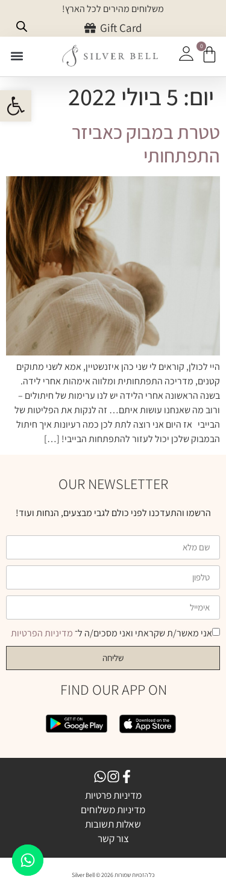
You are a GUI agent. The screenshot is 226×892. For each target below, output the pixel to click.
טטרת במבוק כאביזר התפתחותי (146, 143)
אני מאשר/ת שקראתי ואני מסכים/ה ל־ (111, 633)
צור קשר (113, 838)
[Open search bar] (22, 26)
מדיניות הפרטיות (43, 633)
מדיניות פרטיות (113, 795)
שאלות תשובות (113, 824)
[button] (17, 56)
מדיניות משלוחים (113, 809)
